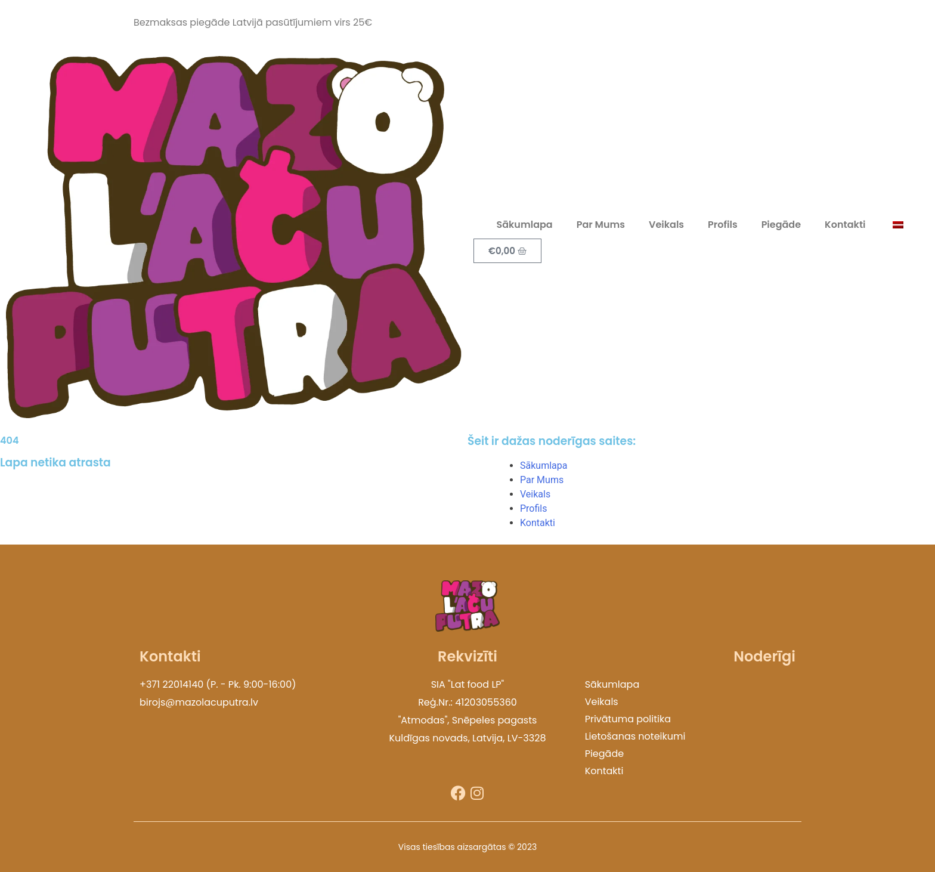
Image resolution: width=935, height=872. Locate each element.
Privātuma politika (628, 719)
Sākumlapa (524, 224)
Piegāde (781, 224)
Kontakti (845, 224)
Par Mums (601, 224)
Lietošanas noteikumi (635, 736)
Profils (723, 224)
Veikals (666, 224)
